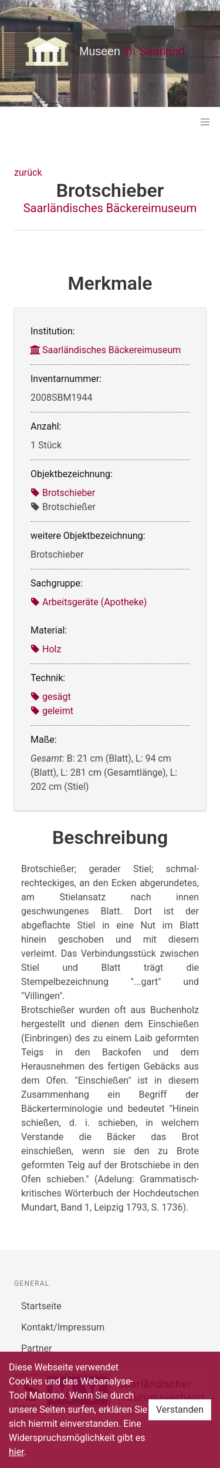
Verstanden (180, 1409)
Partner (36, 1348)
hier (16, 1451)
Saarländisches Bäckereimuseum (110, 208)
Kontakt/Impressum (62, 1327)
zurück (28, 172)
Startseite (41, 1306)
